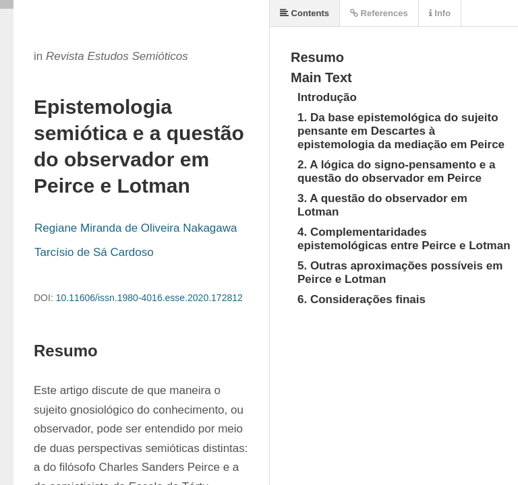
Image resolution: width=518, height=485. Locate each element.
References (379, 13)
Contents (304, 13)
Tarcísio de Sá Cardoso (94, 252)
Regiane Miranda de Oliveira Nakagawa (135, 228)
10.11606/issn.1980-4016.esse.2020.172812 (149, 297)
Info (440, 13)
